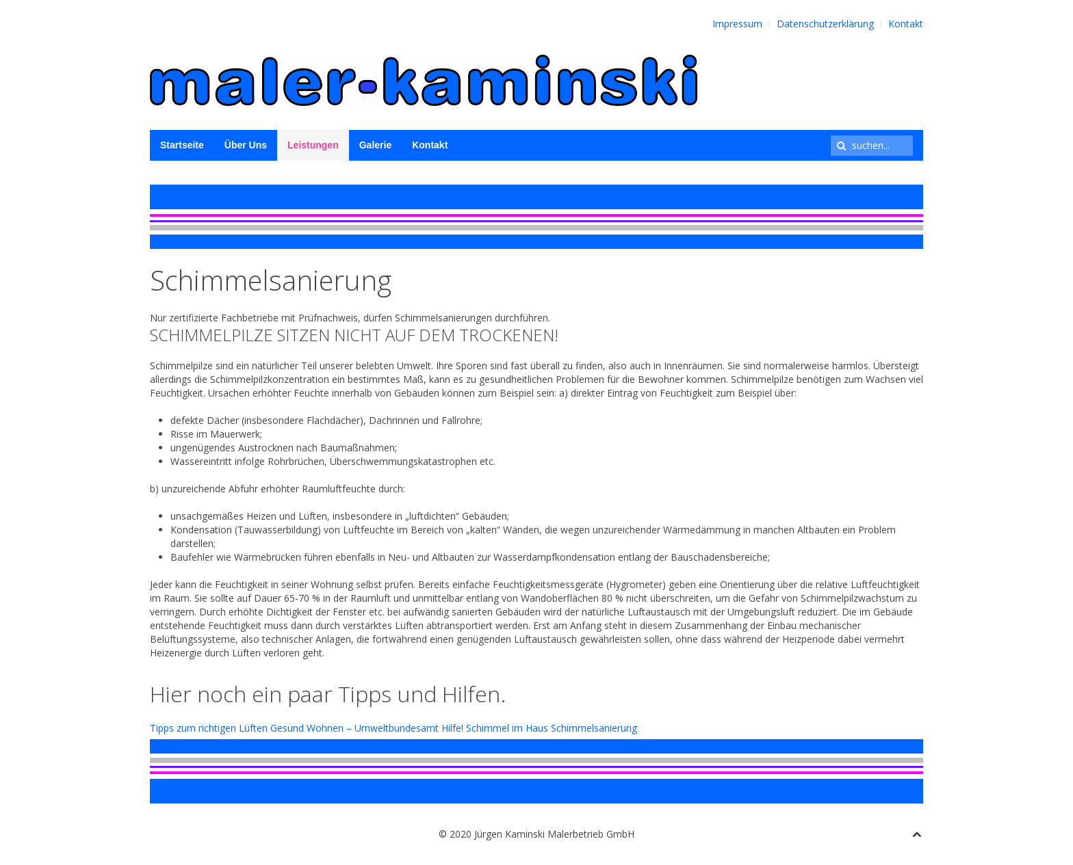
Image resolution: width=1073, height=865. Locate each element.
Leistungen (313, 144)
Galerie (375, 144)
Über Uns (245, 144)
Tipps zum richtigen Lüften (209, 727)
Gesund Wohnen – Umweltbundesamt (354, 727)
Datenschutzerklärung (825, 23)
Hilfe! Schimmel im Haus (494, 727)
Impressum (737, 23)
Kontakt (905, 23)
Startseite (182, 144)
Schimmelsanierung (594, 727)
